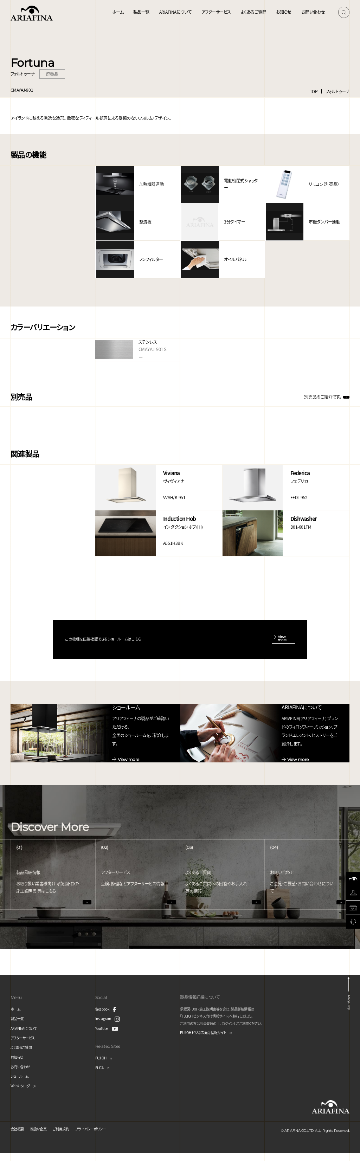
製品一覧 (141, 12)
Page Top (350, 1007)
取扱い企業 (43, 1137)
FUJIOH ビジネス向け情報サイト (208, 1041)
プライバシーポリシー (103, 1137)
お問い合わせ (313, 12)
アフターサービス (216, 12)
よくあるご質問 (253, 12)
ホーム (118, 12)
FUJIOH (102, 1066)
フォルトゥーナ (338, 91)
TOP (314, 91)
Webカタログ (22, 1093)
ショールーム (21, 1084)
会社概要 (19, 1137)
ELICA (100, 1075)
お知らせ (283, 12)
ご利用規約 (69, 1137)
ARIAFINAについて (175, 12)
